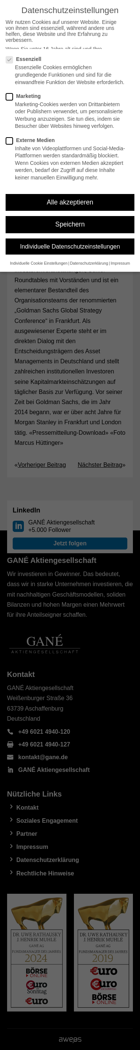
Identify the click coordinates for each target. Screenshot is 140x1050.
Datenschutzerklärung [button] (89, 263)
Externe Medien (33, 140)
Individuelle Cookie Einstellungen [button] (39, 263)
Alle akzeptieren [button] (70, 202)
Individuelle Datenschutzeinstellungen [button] (70, 246)
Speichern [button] (70, 224)
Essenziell (27, 59)
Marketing (26, 96)
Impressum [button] (120, 263)
